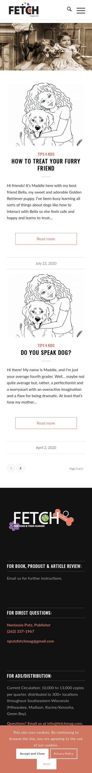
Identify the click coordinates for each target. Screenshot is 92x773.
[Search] (67, 10)
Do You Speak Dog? (46, 352)
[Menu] (78, 10)
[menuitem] (67, 10)
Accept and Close (32, 753)
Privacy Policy (64, 753)
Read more (46, 238)
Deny (47, 764)
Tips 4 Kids (46, 154)
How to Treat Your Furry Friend (46, 164)
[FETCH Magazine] (38, 10)
